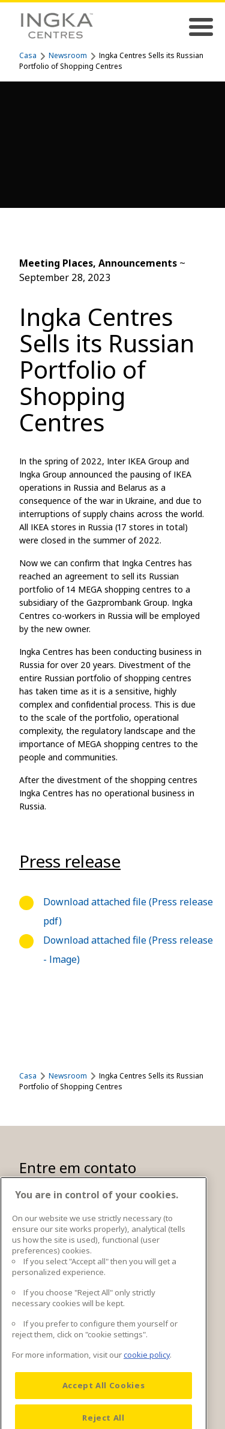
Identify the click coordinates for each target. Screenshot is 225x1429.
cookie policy (147, 1369)
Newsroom (68, 55)
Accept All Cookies (103, 1400)
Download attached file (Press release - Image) (128, 949)
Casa (28, 55)
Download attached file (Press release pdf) (128, 911)
